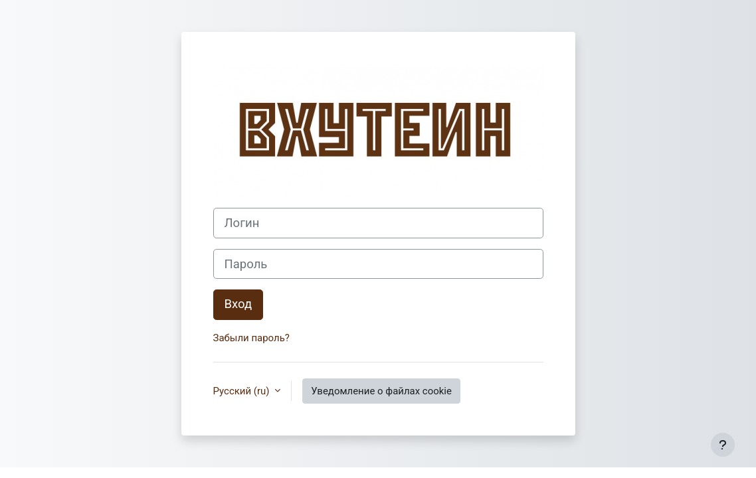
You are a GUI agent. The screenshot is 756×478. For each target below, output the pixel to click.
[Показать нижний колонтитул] (723, 445)
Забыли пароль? (251, 338)
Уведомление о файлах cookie (381, 391)
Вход (238, 304)
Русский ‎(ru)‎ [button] (242, 391)
